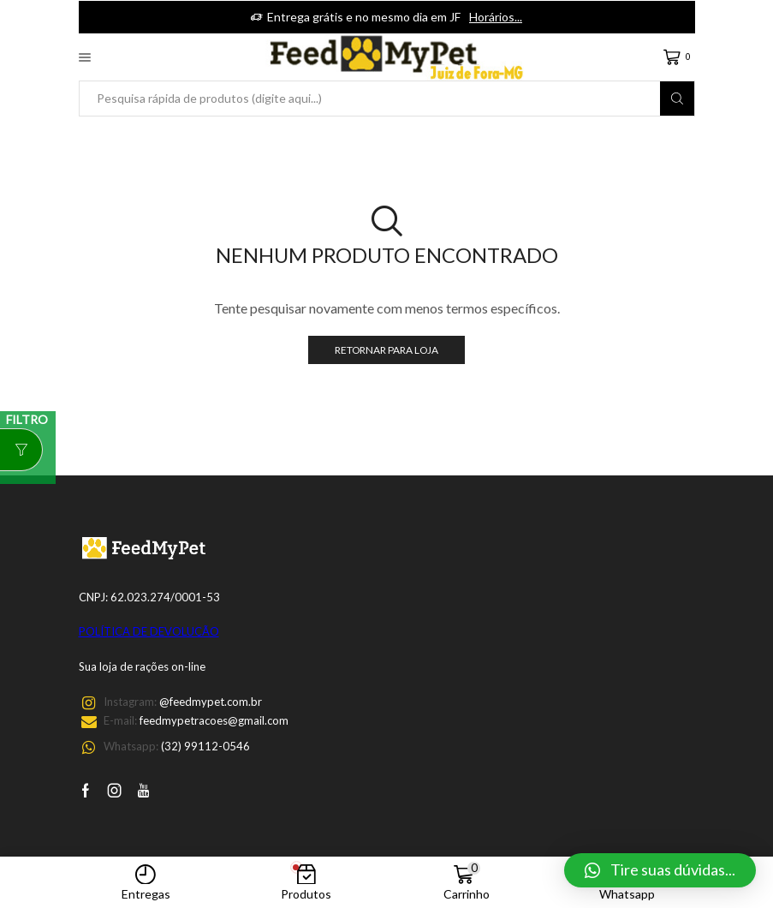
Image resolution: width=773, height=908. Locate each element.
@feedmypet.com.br (210, 701)
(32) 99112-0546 (205, 746)
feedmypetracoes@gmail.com (214, 720)
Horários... (495, 16)
